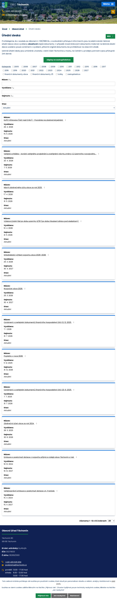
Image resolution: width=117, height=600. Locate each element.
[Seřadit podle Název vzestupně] (10, 79)
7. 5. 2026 (8, 167)
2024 (59, 70)
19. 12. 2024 (8, 464)
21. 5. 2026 (8, 235)
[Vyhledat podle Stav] (58, 108)
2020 (24, 70)
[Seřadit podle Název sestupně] (10, 80)
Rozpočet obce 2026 (15, 288)
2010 (62, 66)
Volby (60, 74)
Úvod (4, 29)
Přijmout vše (43, 595)
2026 (77, 70)
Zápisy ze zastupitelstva (58, 59)
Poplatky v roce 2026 (15, 356)
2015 (87, 66)
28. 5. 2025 (8, 430)
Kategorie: (6, 66)
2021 (33, 70)
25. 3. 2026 (8, 262)
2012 (78, 66)
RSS (110, 36)
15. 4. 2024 (8, 498)
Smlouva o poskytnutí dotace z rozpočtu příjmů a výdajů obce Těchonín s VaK (41, 457)
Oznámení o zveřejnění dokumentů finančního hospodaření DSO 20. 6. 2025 (39, 390)
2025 (68, 70)
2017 (104, 66)
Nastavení (74, 595)
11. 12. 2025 (8, 363)
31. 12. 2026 (8, 370)
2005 (16, 66)
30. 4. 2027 (8, 268)
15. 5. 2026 (8, 134)
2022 (41, 70)
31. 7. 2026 (8, 336)
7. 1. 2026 (7, 329)
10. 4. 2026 (8, 228)
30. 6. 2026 (8, 437)
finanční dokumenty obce (16, 74)
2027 (86, 70)
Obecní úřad (18, 29)
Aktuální (7, 141)
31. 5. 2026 (8, 201)
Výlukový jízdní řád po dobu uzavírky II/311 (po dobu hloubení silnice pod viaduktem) (43, 221)
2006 (25, 66)
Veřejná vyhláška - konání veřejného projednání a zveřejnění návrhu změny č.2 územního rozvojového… (52, 154)
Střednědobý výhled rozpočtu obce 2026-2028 (26, 255)
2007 (35, 66)
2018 (7, 70)
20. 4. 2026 (8, 160)
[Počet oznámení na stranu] (111, 520)
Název (5, 79)
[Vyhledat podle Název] (58, 84)
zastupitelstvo (74, 74)
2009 (53, 66)
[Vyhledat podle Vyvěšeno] (58, 92)
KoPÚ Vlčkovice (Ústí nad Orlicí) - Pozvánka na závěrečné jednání (35, 120)
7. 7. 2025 (8, 396)
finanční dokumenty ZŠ (43, 74)
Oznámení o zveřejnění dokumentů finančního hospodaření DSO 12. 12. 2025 (39, 322)
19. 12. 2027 (8, 471)
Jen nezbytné (59, 595)
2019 (15, 70)
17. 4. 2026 (8, 194)
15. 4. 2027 (8, 504)
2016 (95, 66)
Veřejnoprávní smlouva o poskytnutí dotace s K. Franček (31, 491)
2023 (50, 70)
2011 (70, 66)
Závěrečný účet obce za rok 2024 (21, 423)
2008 (44, 66)
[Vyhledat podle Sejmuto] (58, 100)
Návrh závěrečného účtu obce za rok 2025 (24, 187)
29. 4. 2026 (8, 127)
